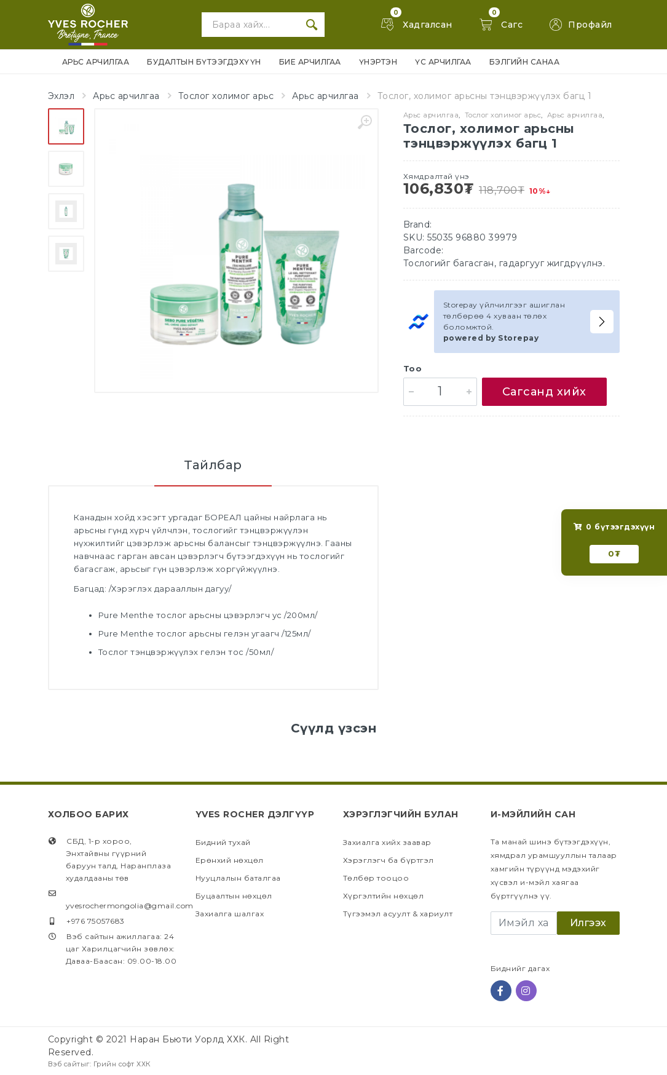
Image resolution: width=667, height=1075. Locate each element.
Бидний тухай (223, 842)
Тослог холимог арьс (226, 95)
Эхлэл (61, 95)
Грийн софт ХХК (122, 1064)
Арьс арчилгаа (126, 95)
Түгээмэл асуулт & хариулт (398, 913)
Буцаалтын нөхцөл (233, 895)
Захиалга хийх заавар (387, 842)
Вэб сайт (64, 1064)
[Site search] (250, 24)
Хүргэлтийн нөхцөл (383, 895)
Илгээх (588, 923)
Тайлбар (213, 465)
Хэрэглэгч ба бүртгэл (388, 860)
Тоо (412, 368)
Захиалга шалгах (229, 913)
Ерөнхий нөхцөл (229, 860)
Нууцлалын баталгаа (238, 878)
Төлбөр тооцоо (376, 878)
